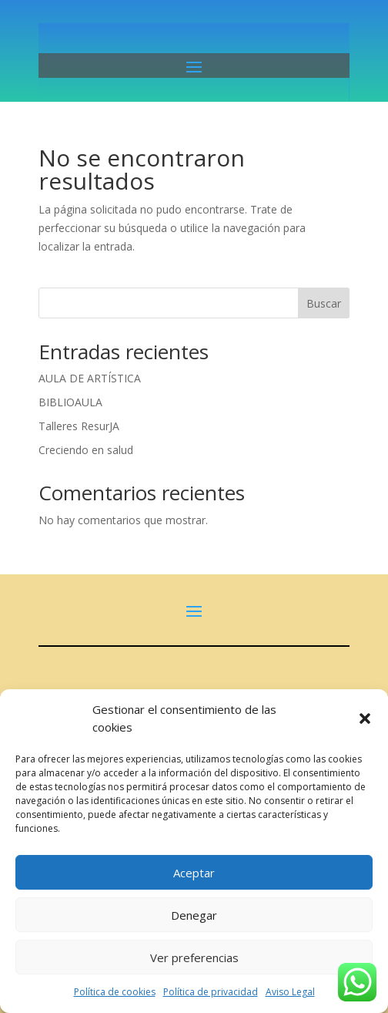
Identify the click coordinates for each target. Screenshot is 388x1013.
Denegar (194, 915)
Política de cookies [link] (115, 991)
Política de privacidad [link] (210, 991)
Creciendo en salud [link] (85, 450)
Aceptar (194, 872)
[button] (365, 718)
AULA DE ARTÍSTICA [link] (89, 378)
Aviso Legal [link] (290, 991)
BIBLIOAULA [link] (70, 402)
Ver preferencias (194, 957)
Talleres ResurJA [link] (78, 426)
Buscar (323, 303)
